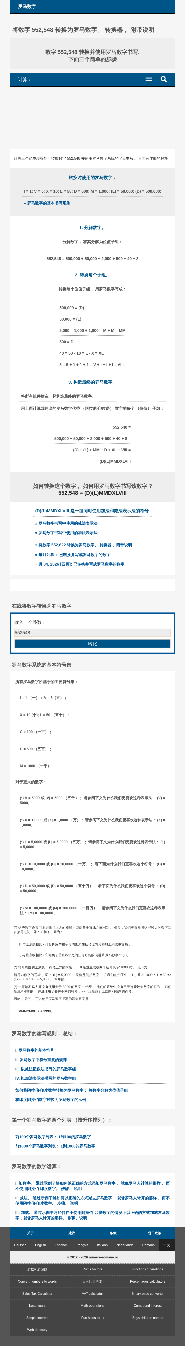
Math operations (93, 1305)
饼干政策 (154, 1233)
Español (61, 1245)
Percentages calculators (147, 1281)
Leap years (37, 1305)
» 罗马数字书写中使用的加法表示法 (66, 532)
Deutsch (20, 1245)
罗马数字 (27, 6)
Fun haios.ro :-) (92, 1318)
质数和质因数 (37, 1269)
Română (148, 1245)
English (40, 1245)
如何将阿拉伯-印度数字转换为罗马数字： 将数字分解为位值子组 (71, 1090)
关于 (30, 1233)
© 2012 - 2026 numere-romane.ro (92, 1257)
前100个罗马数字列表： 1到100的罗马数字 (53, 1137)
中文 (166, 1245)
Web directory (37, 1330)
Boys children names (147, 1318)
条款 (113, 1233)
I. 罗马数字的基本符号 (34, 1050)
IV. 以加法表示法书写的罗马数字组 (45, 1078)
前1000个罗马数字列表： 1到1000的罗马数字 (55, 1146)
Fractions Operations (147, 1269)
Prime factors (92, 1269)
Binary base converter (148, 1293)
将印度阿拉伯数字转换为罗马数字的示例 (50, 1099)
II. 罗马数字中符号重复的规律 (41, 1060)
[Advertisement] (92, 118)
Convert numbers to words (37, 1281)
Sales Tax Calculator (37, 1293)
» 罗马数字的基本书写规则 (47, 203)
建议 (71, 1233)
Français (82, 1245)
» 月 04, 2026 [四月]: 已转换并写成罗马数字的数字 (79, 564)
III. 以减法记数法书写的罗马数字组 (45, 1069)
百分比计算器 (92, 1281)
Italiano (102, 1245)
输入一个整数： (30, 622)
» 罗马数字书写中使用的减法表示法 (66, 523)
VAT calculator (92, 1293)
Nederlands (125, 1245)
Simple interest (37, 1318)
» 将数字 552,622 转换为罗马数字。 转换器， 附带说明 (83, 545)
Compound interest (148, 1305)
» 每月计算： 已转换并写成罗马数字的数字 (73, 554)
